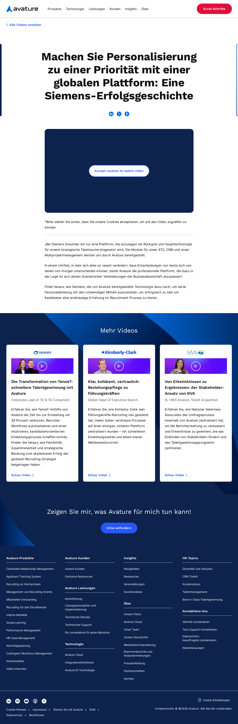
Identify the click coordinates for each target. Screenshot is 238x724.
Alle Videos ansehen (23, 24)
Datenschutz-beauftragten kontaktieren (199, 638)
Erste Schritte (214, 9)
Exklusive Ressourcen (79, 576)
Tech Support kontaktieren (199, 629)
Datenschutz (14, 715)
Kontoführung (73, 598)
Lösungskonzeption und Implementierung (80, 607)
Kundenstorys (191, 584)
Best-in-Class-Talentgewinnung (202, 599)
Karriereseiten (15, 661)
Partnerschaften (134, 671)
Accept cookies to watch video (118, 171)
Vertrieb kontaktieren (195, 621)
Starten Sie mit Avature (68, 709)
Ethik (92, 709)
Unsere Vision (132, 614)
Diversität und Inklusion (197, 568)
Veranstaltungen (134, 584)
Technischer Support (78, 624)
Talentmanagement (194, 591)
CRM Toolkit (190, 576)
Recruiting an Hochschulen (23, 584)
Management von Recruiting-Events (29, 591)
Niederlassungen (193, 647)
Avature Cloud (74, 654)
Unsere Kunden (75, 568)
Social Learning (16, 622)
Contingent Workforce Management (29, 653)
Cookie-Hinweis (16, 709)
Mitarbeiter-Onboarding (21, 599)
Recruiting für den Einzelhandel (26, 607)
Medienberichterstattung (140, 645)
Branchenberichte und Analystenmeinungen (138, 653)
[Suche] (181, 8)
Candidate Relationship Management (30, 568)
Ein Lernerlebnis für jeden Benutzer (87, 632)
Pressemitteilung (134, 663)
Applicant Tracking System (23, 576)
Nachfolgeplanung (18, 645)
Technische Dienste (77, 617)
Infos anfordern (118, 528)
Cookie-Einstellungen (216, 700)
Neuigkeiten (131, 568)
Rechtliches (36, 715)
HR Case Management (20, 638)
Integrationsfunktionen (79, 662)
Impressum (40, 709)
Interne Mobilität (16, 615)
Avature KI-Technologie (80, 670)
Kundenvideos (133, 591)
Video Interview (16, 668)
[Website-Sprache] (188, 8)
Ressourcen (131, 576)
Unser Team (131, 629)
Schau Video (22, 475)
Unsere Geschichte (136, 637)
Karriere (129, 678)
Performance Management (23, 630)
